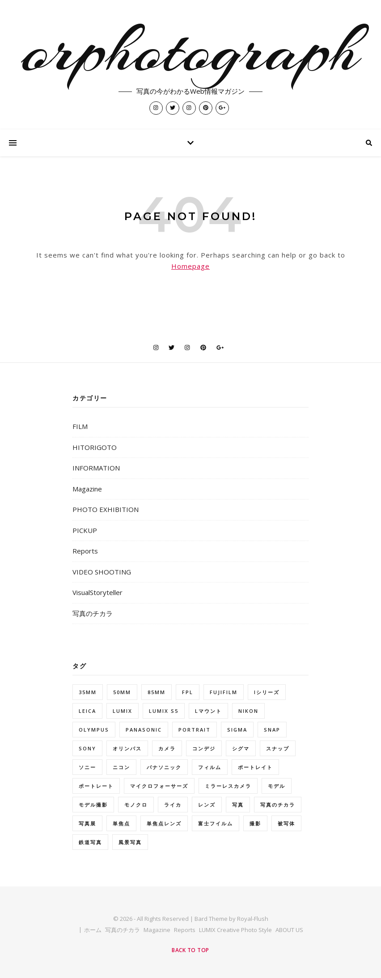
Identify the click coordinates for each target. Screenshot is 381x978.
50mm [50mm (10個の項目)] (122, 692)
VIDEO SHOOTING (101, 571)
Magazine (87, 488)
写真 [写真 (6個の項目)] (238, 804)
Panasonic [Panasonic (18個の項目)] (144, 729)
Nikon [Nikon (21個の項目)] (248, 710)
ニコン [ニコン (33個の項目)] (121, 767)
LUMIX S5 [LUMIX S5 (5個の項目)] (163, 710)
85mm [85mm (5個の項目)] (156, 692)
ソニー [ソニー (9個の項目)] (87, 767)
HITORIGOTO (94, 447)
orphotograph (190, 50)
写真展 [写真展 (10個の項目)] (87, 823)
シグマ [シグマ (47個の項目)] (241, 748)
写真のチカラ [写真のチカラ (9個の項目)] (277, 804)
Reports (85, 550)
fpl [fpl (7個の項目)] (187, 692)
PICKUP (84, 530)
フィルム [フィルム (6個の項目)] (209, 767)
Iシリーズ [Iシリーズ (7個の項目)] (266, 692)
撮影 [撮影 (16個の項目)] (255, 823)
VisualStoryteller (97, 592)
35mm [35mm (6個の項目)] (88, 692)
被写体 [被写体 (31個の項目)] (286, 823)
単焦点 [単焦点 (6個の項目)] (121, 823)
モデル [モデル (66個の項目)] (276, 785)
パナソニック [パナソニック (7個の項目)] (164, 767)
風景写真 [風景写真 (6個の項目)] (130, 842)
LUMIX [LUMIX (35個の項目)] (122, 710)
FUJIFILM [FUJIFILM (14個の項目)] (223, 692)
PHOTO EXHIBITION (105, 509)
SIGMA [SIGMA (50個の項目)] (237, 729)
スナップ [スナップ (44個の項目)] (277, 748)
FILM (80, 426)
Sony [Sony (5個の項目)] (87, 748)
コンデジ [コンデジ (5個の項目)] (204, 748)
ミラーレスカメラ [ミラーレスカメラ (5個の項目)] (228, 785)
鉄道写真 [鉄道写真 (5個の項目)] (90, 842)
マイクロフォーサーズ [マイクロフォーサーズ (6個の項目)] (159, 785)
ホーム (93, 930)
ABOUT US (289, 930)
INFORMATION (96, 467)
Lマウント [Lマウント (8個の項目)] (208, 710)
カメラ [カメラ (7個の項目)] (167, 748)
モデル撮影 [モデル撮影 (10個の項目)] (93, 804)
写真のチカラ (92, 613)
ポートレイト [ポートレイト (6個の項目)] (255, 767)
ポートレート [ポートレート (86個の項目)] (96, 785)
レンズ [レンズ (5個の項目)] (207, 804)
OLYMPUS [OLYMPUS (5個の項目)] (94, 729)
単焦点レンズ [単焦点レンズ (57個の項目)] (164, 823)
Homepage (190, 266)
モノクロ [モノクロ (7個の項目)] (136, 804)
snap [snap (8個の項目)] (272, 729)
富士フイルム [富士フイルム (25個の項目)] (215, 823)
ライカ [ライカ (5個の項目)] (173, 804)
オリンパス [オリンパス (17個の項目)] (127, 748)
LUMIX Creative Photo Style (235, 930)
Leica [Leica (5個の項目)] (87, 710)
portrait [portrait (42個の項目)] (194, 729)
